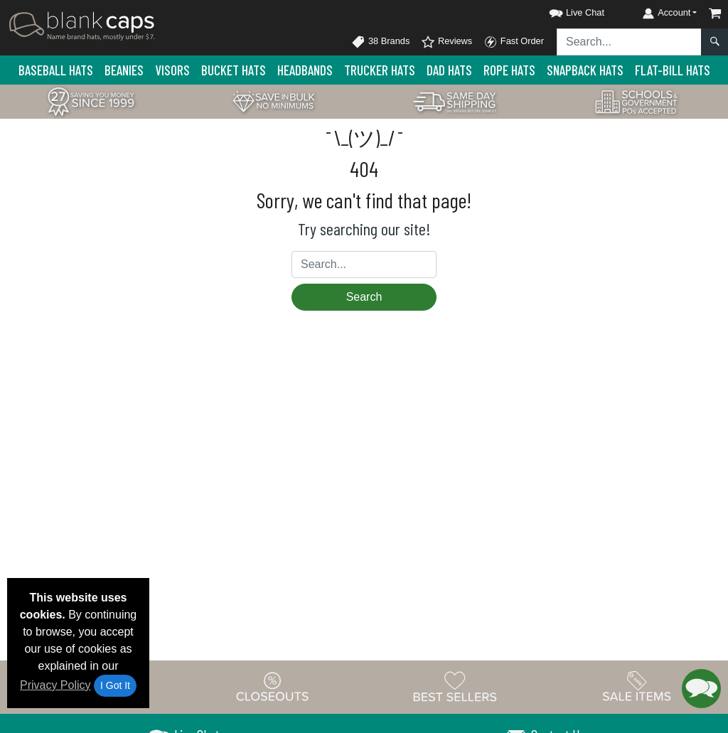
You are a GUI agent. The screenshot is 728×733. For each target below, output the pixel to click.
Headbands (305, 70)
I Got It (115, 685)
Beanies (124, 70)
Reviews (446, 42)
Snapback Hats (585, 70)
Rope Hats (509, 70)
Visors (172, 70)
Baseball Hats (55, 70)
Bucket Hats (233, 70)
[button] (563, 10)
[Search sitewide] (629, 41)
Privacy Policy (55, 685)
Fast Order (513, 42)
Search (364, 297)
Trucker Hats (379, 70)
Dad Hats (449, 70)
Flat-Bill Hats (672, 70)
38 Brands (380, 42)
